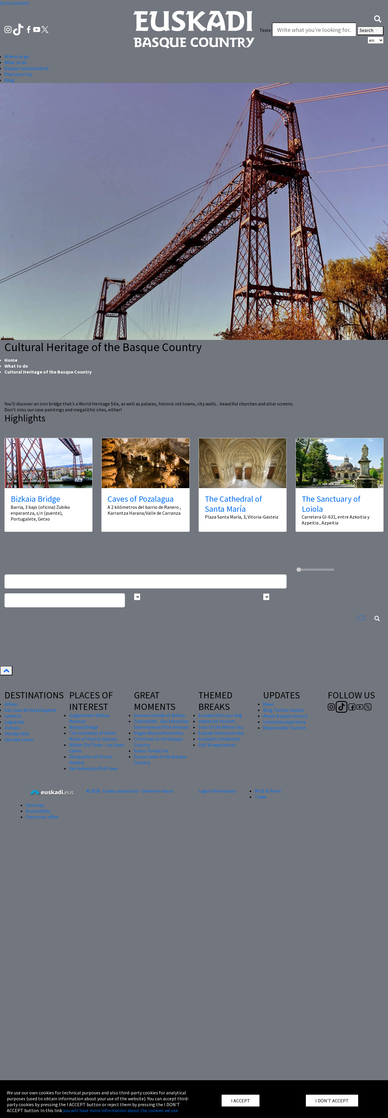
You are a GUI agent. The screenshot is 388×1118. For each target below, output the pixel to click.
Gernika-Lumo (18, 739)
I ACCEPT (240, 1101)
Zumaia (12, 728)
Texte (265, 30)
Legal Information (217, 791)
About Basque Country (285, 716)
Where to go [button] (16, 56)
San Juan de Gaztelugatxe (30, 710)
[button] (377, 18)
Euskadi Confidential (219, 739)
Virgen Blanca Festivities (159, 733)
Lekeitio (12, 716)
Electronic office (42, 817)
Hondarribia (16, 733)
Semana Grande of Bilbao (159, 715)
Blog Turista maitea (283, 710)
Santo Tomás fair (151, 751)
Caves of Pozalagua (141, 498)
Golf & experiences (217, 745)
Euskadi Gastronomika (221, 733)
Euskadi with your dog (220, 715)
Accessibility (38, 811)
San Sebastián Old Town (93, 768)
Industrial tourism (216, 721)
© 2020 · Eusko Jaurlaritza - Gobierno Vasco (129, 791)
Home (10, 360)
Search (370, 30)
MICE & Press (268, 791)
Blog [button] (9, 80)
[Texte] (314, 29)
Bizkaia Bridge (35, 498)
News (268, 704)
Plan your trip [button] (18, 74)
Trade (260, 797)
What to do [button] (15, 62)
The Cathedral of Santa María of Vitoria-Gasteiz (93, 736)
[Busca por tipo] (266, 596)
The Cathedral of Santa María (233, 503)
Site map (35, 805)
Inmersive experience (284, 722)
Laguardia (14, 722)
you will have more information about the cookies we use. (121, 1110)
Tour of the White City (220, 727)
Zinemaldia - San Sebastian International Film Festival (161, 724)
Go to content (14, 3)
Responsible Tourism (284, 728)
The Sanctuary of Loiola (331, 503)
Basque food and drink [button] (26, 68)
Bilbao (11, 704)
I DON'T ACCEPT (332, 1101)
